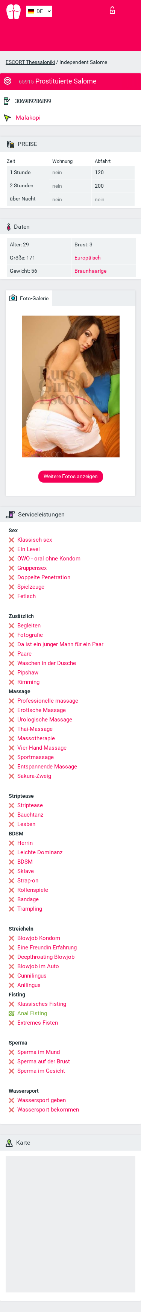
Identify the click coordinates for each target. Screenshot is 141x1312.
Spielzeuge (30, 586)
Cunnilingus (32, 975)
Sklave (25, 871)
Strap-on (27, 880)
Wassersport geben (41, 1100)
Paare (24, 653)
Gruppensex (32, 568)
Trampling (29, 908)
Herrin (25, 843)
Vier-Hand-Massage (42, 747)
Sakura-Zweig (34, 776)
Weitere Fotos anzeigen (71, 476)
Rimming (28, 682)
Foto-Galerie (29, 298)
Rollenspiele (32, 890)
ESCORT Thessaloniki (30, 62)
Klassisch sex (34, 539)
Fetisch (26, 596)
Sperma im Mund (38, 1052)
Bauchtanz (30, 814)
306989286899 (33, 101)
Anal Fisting (32, 1013)
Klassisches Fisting (41, 1004)
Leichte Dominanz (39, 852)
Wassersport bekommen (48, 1109)
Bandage (28, 899)
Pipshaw (27, 672)
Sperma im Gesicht (41, 1071)
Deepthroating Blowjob (45, 957)
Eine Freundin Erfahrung (47, 947)
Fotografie (30, 635)
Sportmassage (35, 757)
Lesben (26, 824)
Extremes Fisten (37, 1022)
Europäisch (87, 258)
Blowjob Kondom (38, 938)
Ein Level (28, 549)
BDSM (25, 861)
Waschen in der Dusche (46, 663)
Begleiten (29, 625)
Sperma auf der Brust (43, 1061)
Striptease (30, 805)
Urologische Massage (44, 719)
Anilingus (29, 985)
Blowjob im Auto (38, 966)
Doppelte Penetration (43, 577)
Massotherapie (36, 738)
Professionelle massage (47, 700)
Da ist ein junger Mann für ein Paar (60, 644)
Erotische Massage (41, 710)
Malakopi (22, 117)
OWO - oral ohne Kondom (48, 558)
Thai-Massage (35, 729)
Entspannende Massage (47, 766)
